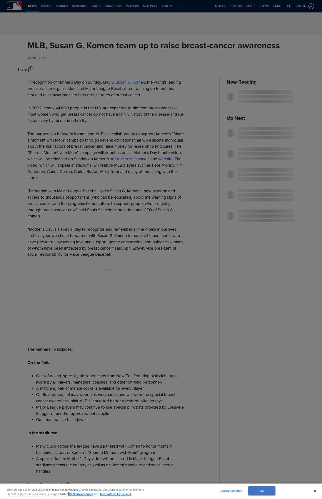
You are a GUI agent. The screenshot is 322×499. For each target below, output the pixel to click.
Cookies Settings (231, 490)
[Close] (315, 491)
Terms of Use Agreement (115, 494)
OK (262, 490)
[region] (161, 491)
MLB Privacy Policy (81, 494)
